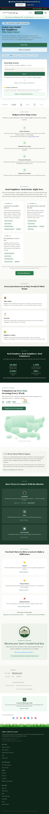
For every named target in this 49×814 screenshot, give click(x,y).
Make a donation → (24, 572)
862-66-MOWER (37, 9)
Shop (3, 801)
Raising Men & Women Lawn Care (24, 685)
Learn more (30, 5)
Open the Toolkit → (24, 708)
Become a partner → (24, 590)
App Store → (17, 503)
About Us (4, 788)
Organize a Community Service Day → (13, 614)
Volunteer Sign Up (6, 765)
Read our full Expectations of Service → (14, 469)
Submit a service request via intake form (24, 83)
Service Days (5, 767)
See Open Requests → (24, 273)
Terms (36, 811)
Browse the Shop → (24, 520)
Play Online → (24, 503)
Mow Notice (32, 136)
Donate (45, 9)
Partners (4, 775)
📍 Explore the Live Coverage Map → (14, 408)
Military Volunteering (7, 781)
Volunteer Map (5, 796)
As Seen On (5, 104)
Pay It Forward (5, 804)
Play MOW (4, 799)
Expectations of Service (8, 752)
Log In (30, 12)
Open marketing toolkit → (24, 606)
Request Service (6, 747)
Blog (3, 793)
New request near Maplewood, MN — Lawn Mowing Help (24, 17)
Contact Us (5, 758)
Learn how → (30, 689)
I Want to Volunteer (24, 50)
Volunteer (20, 5)
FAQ (3, 755)
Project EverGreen (9, 685)
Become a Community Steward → (36, 614)
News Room (5, 791)
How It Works (5, 750)
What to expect (37, 77)
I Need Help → (24, 45)
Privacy (32, 811)
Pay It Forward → (24, 537)
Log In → (4, 770)
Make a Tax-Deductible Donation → (24, 94)
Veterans (4, 778)
